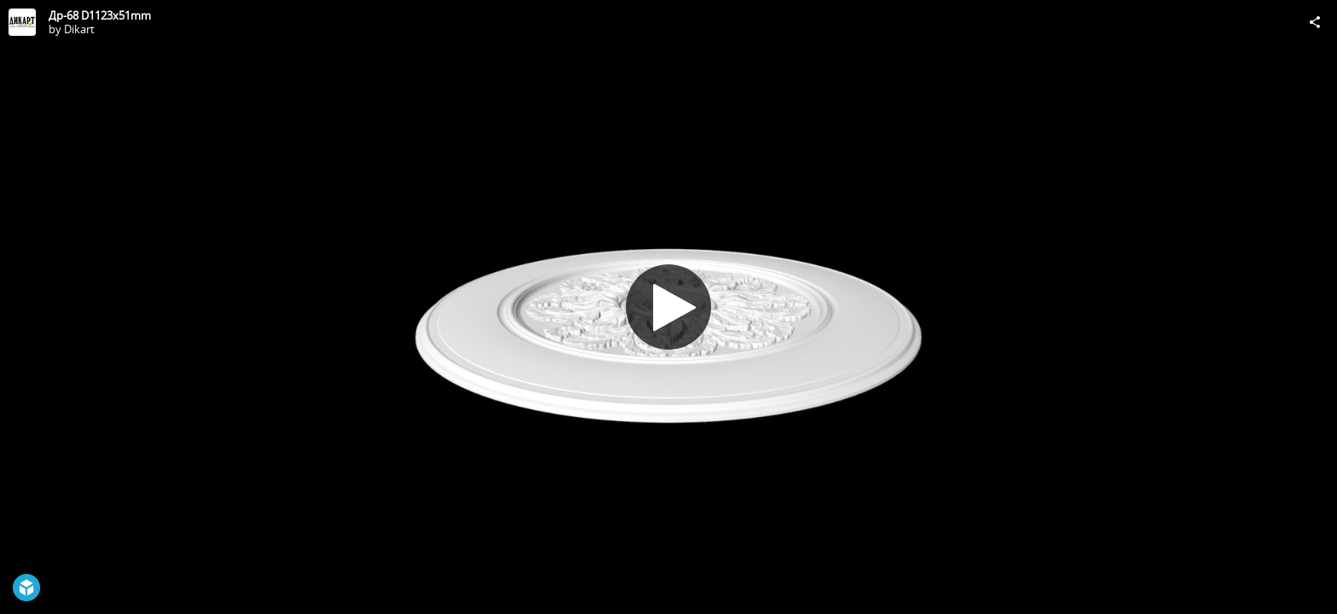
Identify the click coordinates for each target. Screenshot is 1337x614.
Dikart (79, 29)
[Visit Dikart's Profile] (22, 22)
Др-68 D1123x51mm (100, 15)
